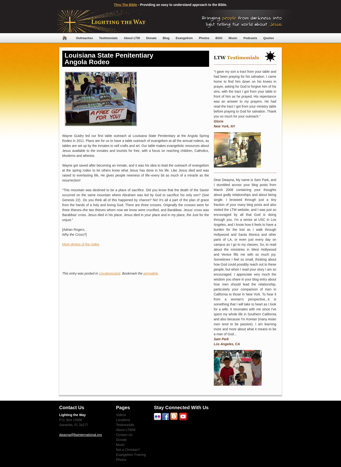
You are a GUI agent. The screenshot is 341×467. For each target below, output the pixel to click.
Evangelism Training (131, 455)
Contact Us (124, 435)
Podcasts (250, 38)
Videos (121, 415)
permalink (151, 273)
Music (233, 38)
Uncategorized (109, 273)
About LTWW (125, 430)
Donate (151, 38)
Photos (204, 38)
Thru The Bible (125, 5)
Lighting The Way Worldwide (104, 21)
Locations (123, 420)
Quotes (268, 38)
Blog (166, 38)
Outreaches (84, 38)
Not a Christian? (128, 450)
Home (64, 38)
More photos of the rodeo (80, 244)
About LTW (132, 38)
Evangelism (184, 38)
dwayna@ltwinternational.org (80, 435)
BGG (219, 38)
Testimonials (108, 38)
